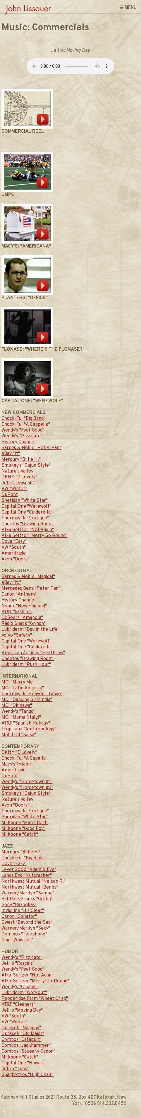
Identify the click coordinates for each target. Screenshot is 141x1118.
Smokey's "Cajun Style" (26, 465)
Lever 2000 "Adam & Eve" (28, 870)
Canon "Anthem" (19, 594)
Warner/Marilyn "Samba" (27, 893)
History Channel (18, 442)
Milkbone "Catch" (19, 835)
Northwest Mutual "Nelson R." (33, 881)
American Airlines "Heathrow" (33, 653)
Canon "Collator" (19, 917)
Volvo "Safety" (16, 635)
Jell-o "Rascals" (18, 964)
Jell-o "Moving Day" (22, 1010)
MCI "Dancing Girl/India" (26, 700)
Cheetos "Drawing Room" (27, 524)
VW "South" (13, 548)
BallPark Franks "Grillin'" (27, 899)
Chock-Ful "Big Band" (23, 419)
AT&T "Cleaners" (18, 1005)
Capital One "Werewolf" (26, 506)
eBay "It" (10, 454)
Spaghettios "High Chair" (27, 1075)
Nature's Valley (17, 471)
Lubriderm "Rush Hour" (26, 665)
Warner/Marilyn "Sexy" (25, 928)
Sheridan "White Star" (24, 501)
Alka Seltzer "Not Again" (27, 530)
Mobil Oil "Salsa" (18, 735)
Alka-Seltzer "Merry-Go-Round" (35, 981)
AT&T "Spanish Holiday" (25, 723)
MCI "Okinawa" (16, 706)
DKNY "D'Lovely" (19, 477)
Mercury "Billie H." (21, 460)
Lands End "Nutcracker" (26, 876)
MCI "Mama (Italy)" (21, 717)
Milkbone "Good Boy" (23, 829)
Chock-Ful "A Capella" (24, 758)
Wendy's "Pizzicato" (21, 436)
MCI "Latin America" (22, 688)
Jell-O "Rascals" (18, 483)
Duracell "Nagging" (21, 1028)
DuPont (9, 495)
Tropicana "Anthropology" (28, 729)
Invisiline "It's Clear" (22, 911)
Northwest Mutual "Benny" (29, 887)
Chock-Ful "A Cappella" (25, 424)
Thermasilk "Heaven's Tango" (32, 694)
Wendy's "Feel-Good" (22, 430)
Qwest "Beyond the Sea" (26, 923)
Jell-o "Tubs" (15, 1069)
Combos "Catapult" (21, 1040)
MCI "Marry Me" (18, 682)
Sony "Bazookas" (19, 905)
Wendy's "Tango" (18, 712)
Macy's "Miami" (16, 764)
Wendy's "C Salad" (19, 987)
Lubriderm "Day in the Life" (30, 630)
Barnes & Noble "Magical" (28, 577)
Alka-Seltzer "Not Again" (27, 975)
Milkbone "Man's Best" (24, 823)
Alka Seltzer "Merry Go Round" (34, 536)
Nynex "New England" (24, 606)
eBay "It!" (11, 583)
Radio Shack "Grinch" (23, 624)
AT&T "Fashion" (16, 612)
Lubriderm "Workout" (24, 993)
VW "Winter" (14, 489)
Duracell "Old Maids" (22, 1034)
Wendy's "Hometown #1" (26, 782)
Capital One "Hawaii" (22, 1063)
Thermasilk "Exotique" (25, 518)
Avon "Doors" (15, 559)
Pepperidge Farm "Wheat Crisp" (34, 999)
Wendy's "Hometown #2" (27, 788)
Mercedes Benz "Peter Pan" (30, 589)
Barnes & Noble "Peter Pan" (31, 448)
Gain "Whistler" (17, 940)
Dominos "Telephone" (24, 934)
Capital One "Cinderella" (26, 512)
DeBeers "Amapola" (22, 618)
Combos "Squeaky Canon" (28, 1051)
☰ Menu (128, 7)
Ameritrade (13, 553)
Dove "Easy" (14, 542)
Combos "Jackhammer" (26, 1046)
